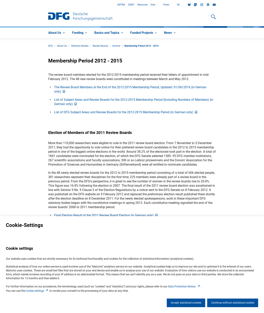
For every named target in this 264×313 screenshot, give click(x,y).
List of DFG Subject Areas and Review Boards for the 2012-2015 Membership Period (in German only (126, 112)
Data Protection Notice (184, 286)
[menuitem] (57, 33)
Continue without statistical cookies (232, 302)
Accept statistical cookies (186, 302)
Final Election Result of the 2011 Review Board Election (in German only (106, 215)
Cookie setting (37, 290)
